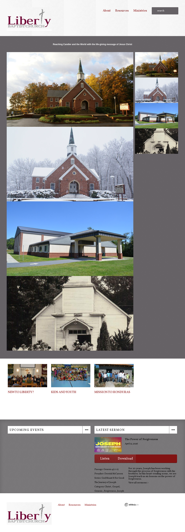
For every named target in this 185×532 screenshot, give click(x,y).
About (107, 11)
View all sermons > (138, 482)
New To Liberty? (21, 392)
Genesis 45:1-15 (111, 469)
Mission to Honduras (112, 392)
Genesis (98, 491)
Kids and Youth (63, 392)
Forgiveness (110, 491)
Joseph (120, 491)
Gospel (115, 486)
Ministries (140, 11)
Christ (108, 486)
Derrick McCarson (113, 473)
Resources (122, 11)
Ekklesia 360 (131, 505)
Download (125, 458)
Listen (104, 458)
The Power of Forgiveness (141, 439)
